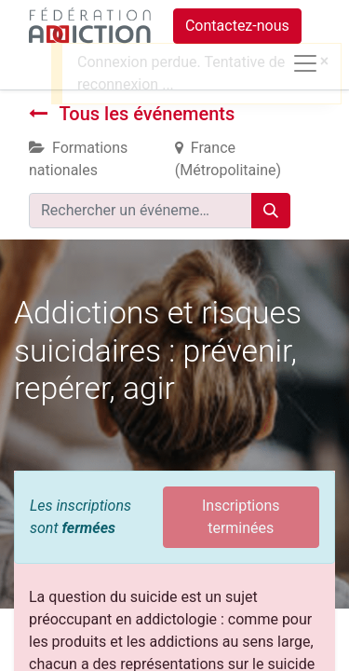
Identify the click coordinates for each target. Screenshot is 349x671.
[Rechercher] (270, 210)
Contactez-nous (237, 25)
